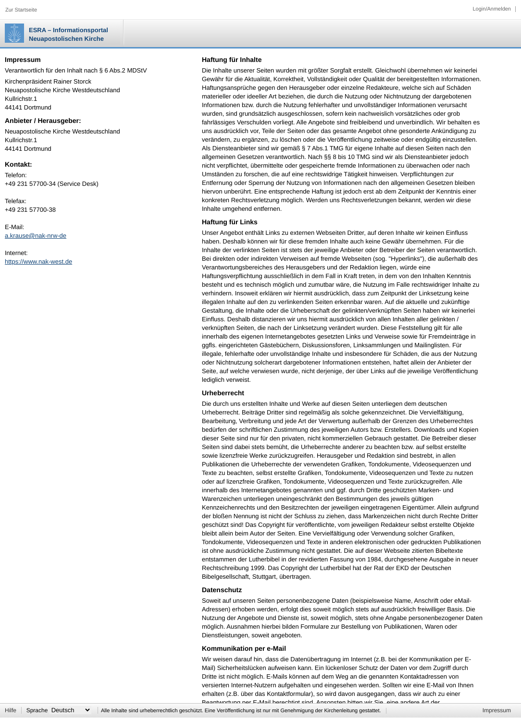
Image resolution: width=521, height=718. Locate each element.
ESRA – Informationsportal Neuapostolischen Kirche (68, 34)
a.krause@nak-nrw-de (35, 235)
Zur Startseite (21, 10)
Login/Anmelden (491, 9)
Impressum (497, 710)
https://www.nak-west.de (38, 261)
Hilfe (10, 710)
